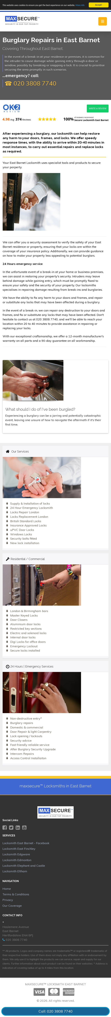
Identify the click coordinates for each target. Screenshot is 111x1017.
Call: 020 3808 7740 (55, 1011)
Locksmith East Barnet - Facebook (25, 843)
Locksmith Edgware (16, 854)
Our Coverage (12, 906)
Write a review (97, 108)
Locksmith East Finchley (18, 849)
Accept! (98, 4)
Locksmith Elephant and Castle (23, 866)
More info (80, 5)
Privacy (7, 900)
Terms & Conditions (15, 894)
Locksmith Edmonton (16, 860)
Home (6, 889)
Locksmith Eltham (14, 871)
